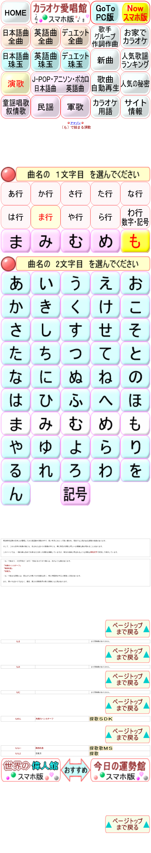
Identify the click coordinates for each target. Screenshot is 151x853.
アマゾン (75, 123)
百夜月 (38, 753)
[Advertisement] (64, 148)
